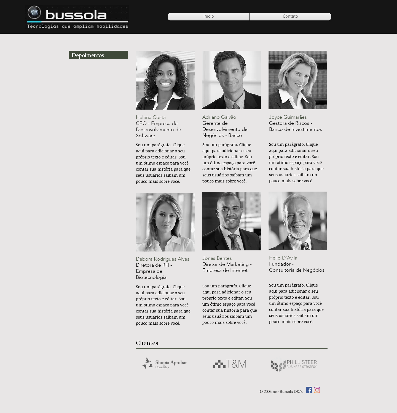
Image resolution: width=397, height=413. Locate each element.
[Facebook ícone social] (309, 390)
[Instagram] (317, 390)
